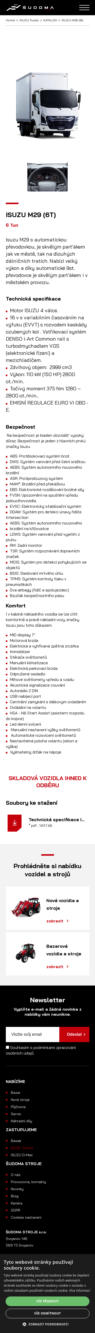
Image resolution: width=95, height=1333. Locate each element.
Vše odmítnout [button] (47, 1313)
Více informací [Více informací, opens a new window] (79, 1290)
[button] (47, 1324)
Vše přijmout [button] (47, 1301)
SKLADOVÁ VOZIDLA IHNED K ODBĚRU (48, 782)
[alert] (47, 1293)
